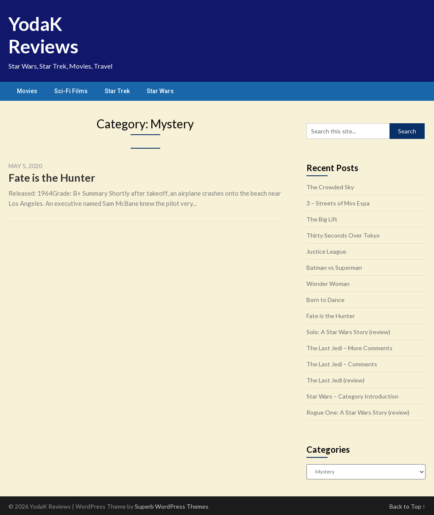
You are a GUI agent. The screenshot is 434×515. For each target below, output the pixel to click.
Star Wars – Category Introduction (352, 396)
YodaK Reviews (43, 35)
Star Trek (117, 91)
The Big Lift (321, 219)
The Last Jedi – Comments (341, 364)
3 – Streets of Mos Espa (338, 203)
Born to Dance (325, 299)
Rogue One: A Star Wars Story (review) (357, 412)
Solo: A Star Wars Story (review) (348, 331)
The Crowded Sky (330, 187)
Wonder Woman (328, 283)
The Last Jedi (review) (335, 380)
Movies (27, 91)
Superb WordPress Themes (172, 506)
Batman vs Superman (334, 267)
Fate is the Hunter (51, 177)
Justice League (326, 251)
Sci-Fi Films (71, 91)
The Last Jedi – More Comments (349, 348)
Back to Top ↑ (407, 506)
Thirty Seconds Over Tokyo (343, 235)
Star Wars (160, 91)
